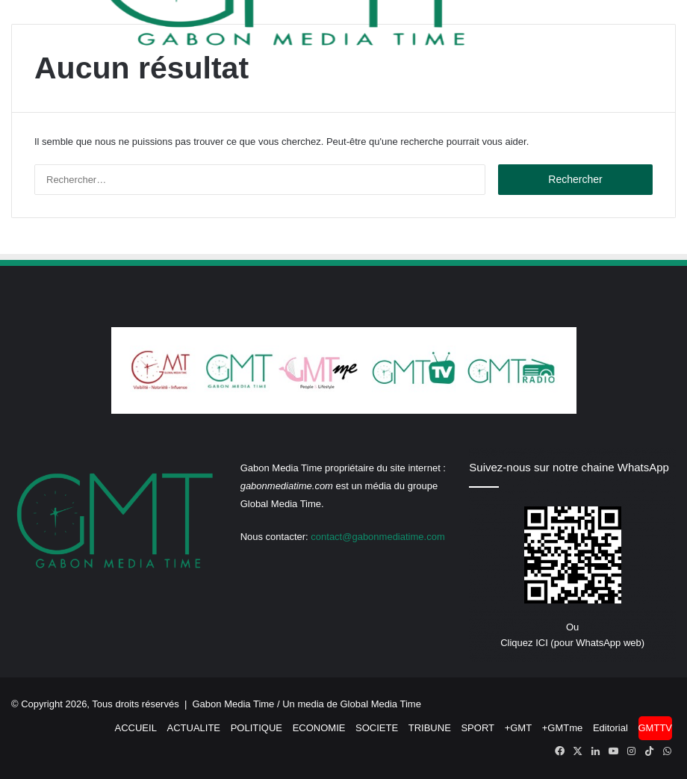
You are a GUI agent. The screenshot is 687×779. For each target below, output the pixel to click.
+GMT (518, 727)
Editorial (610, 727)
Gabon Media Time (234, 704)
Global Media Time (381, 704)
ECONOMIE (319, 727)
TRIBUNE (429, 727)
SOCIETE (376, 727)
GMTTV (655, 727)
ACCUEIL (136, 727)
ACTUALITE (194, 727)
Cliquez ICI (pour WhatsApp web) (572, 642)
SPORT (477, 727)
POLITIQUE (256, 727)
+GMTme (562, 727)
